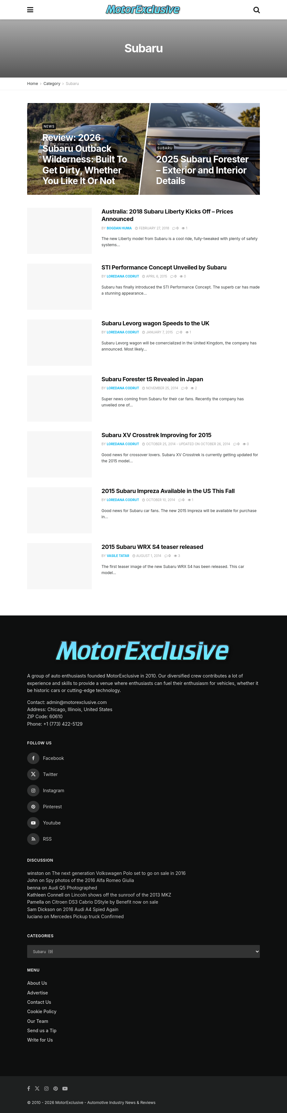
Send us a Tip (42, 1030)
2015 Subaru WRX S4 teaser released (152, 546)
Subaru (72, 83)
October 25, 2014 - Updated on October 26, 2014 (186, 444)
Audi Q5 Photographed (72, 887)
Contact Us (39, 1002)
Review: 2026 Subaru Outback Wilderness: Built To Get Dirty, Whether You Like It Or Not (85, 159)
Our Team (37, 1021)
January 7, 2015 (157, 332)
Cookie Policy (42, 1011)
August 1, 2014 (147, 556)
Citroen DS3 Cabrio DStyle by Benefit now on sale (105, 902)
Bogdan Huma (119, 228)
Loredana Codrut (123, 276)
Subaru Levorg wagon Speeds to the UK (155, 323)
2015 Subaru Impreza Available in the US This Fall (168, 491)
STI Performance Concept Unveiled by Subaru (164, 267)
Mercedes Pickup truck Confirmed (87, 916)
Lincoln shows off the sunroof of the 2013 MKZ (121, 895)
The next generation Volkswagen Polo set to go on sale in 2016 (119, 873)
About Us (37, 983)
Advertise (37, 992)
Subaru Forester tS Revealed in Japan (152, 379)
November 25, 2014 (160, 388)
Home (32, 83)
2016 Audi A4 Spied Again (91, 909)
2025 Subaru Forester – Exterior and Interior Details (202, 170)
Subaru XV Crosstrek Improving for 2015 (156, 435)
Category (51, 83)
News (49, 126)
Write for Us (40, 1040)
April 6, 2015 (154, 276)
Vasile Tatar (118, 556)
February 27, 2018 (152, 228)
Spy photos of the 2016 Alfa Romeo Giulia (90, 880)
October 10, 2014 (158, 500)
